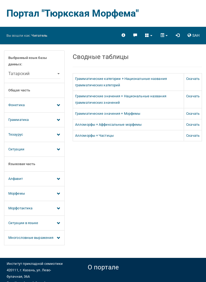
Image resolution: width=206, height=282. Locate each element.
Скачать (193, 79)
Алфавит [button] (34, 179)
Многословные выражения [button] (34, 238)
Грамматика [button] (34, 120)
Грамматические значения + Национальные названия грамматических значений (120, 99)
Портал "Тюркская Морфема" (72, 13)
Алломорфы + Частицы (94, 135)
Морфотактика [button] (34, 208)
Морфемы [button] (34, 194)
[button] (148, 35)
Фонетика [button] (34, 105)
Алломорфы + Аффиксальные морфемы (108, 125)
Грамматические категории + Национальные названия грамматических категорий (121, 82)
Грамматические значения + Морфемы (107, 114)
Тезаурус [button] (34, 135)
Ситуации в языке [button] (34, 223)
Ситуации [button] (34, 149)
